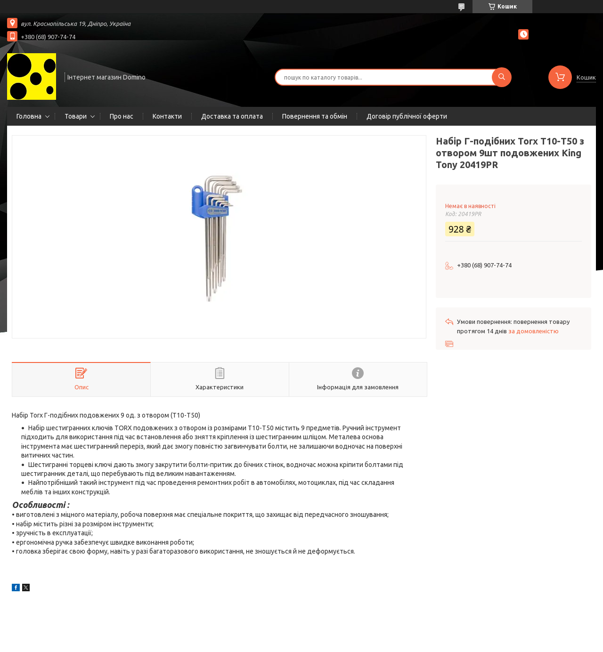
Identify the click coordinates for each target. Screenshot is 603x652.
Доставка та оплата (232, 116)
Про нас (121, 116)
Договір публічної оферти (407, 116)
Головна (28, 116)
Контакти (167, 116)
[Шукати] (502, 77)
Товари (76, 116)
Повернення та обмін (314, 116)
